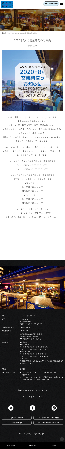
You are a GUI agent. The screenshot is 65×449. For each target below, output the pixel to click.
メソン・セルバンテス (32, 397)
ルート (54, 445)
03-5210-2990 (24, 331)
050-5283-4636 (25, 327)
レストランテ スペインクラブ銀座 (48, 418)
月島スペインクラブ (17, 418)
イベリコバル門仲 (16, 423)
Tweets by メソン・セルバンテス (32, 390)
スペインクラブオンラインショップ (48, 423)
